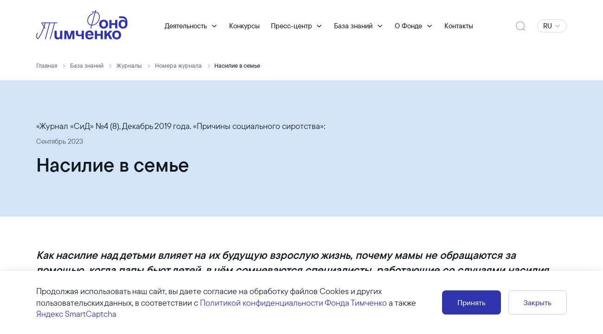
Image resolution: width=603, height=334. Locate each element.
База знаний (353, 26)
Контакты (458, 26)
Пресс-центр (291, 26)
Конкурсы (244, 26)
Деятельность (186, 26)
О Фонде (408, 26)
